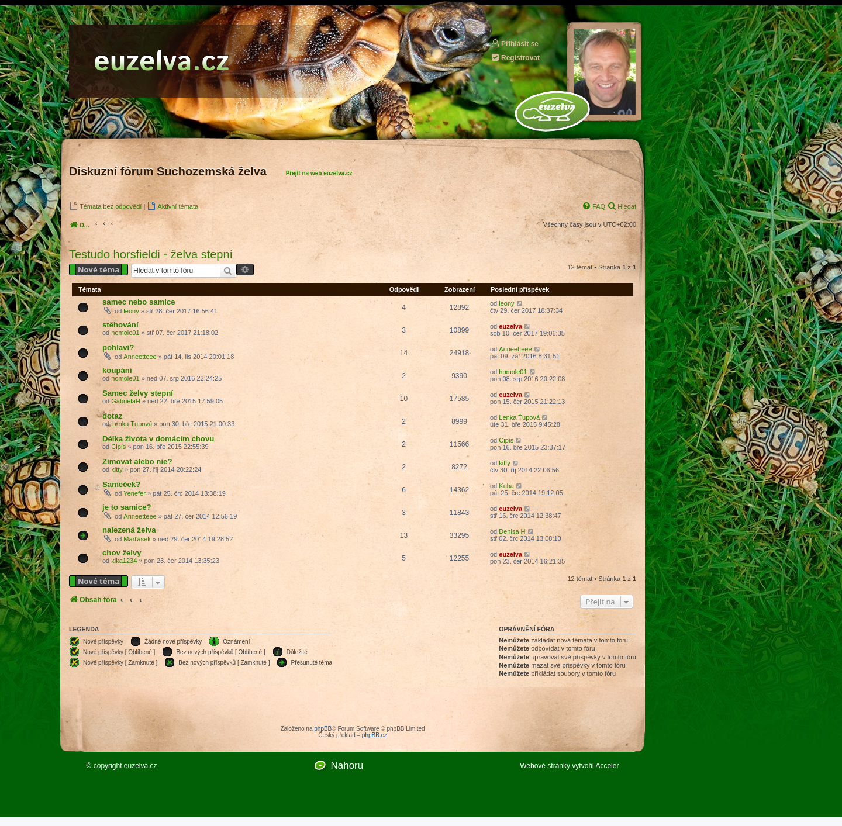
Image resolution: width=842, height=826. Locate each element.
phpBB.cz (374, 735)
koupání (117, 370)
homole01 (125, 332)
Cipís (118, 446)
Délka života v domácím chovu (158, 438)
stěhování (120, 324)
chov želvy (122, 552)
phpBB (323, 728)
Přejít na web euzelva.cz (319, 173)
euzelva (510, 326)
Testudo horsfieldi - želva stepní (151, 254)
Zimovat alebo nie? (137, 461)
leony (131, 310)
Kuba (506, 485)
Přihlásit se (515, 43)
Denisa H (512, 531)
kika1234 (124, 560)
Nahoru (346, 765)
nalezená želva (129, 530)
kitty (117, 469)
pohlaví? (118, 347)
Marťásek (136, 538)
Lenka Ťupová (131, 423)
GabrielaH (125, 401)
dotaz (112, 416)
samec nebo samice (138, 302)
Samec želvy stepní (137, 393)
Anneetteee (139, 356)
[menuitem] (105, 206)
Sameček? (121, 484)
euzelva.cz (140, 766)
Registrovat (515, 57)
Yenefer (134, 493)
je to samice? (126, 507)
